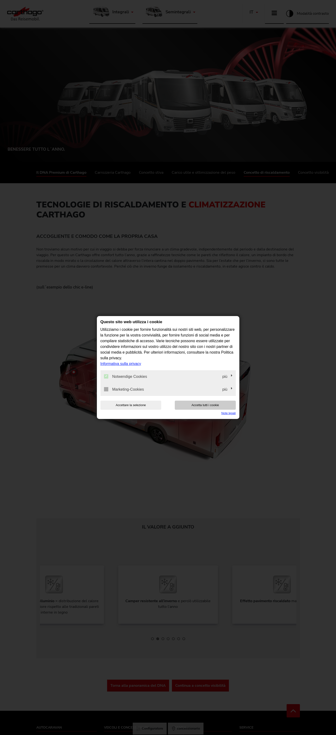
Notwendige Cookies (125, 376)
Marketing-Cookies (124, 389)
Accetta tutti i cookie (205, 405)
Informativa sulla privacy (120, 364)
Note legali (228, 413)
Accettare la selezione (131, 405)
